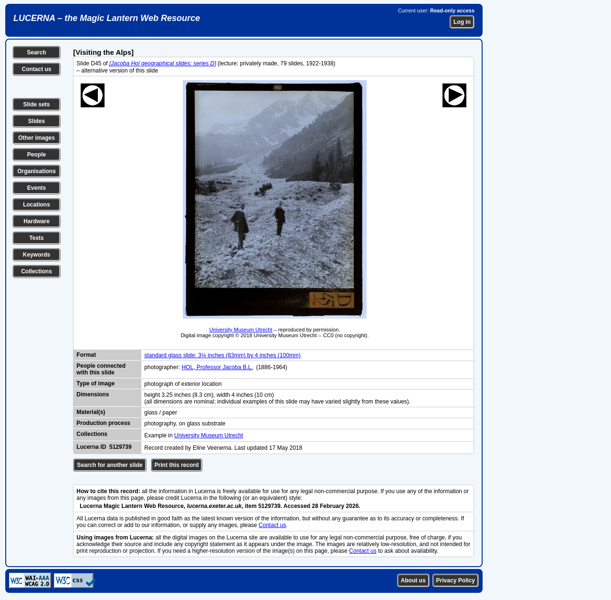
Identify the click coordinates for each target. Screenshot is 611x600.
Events (36, 188)
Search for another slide (109, 465)
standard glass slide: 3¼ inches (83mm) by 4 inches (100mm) (222, 355)
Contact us (36, 69)
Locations (36, 204)
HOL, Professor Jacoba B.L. (217, 367)
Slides (36, 121)
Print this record (177, 465)
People (36, 154)
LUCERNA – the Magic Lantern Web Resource (106, 18)
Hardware (36, 221)
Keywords (36, 254)
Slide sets (36, 104)
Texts (36, 238)
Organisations (36, 171)
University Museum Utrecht (240, 329)
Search (36, 52)
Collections (36, 271)
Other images (36, 137)
